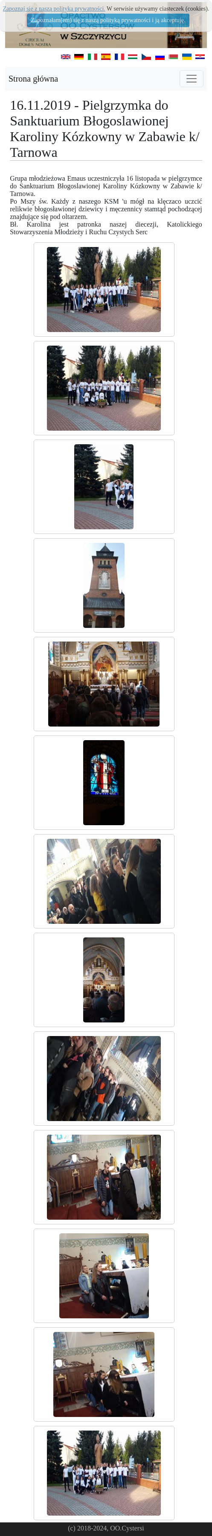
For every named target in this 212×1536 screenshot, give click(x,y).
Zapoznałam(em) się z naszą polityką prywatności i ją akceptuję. (108, 20)
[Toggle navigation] (191, 78)
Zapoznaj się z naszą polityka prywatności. (54, 9)
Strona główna (33, 78)
